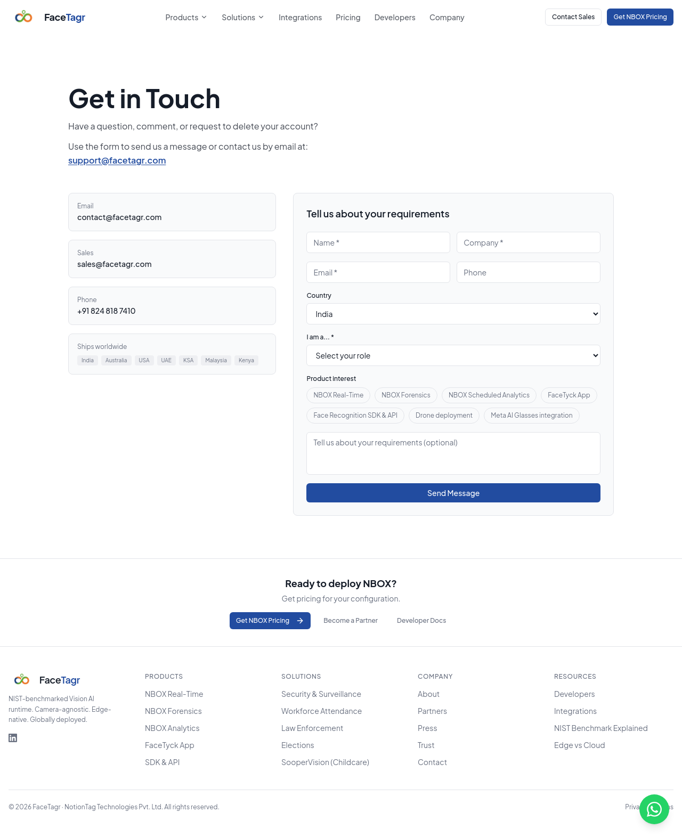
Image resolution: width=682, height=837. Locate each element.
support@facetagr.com (117, 160)
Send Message (453, 493)
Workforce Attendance (321, 711)
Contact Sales (573, 17)
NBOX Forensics (406, 395)
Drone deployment (444, 415)
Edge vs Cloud (579, 745)
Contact (432, 762)
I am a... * (320, 337)
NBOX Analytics (172, 728)
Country (318, 295)
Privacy (636, 807)
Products (187, 17)
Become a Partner (350, 620)
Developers (395, 17)
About (429, 693)
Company (447, 17)
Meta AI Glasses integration (531, 415)
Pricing (348, 17)
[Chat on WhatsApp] (654, 809)
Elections (297, 745)
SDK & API (162, 762)
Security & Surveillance (321, 693)
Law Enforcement (312, 728)
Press (427, 728)
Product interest (331, 379)
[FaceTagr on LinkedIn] (13, 738)
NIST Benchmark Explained (601, 728)
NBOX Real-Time (338, 395)
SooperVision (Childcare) (325, 762)
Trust (426, 745)
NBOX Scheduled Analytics (489, 395)
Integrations (300, 17)
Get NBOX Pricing (640, 17)
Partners (432, 711)
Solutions (243, 17)
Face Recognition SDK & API (355, 415)
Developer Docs (421, 620)
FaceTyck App (569, 395)
